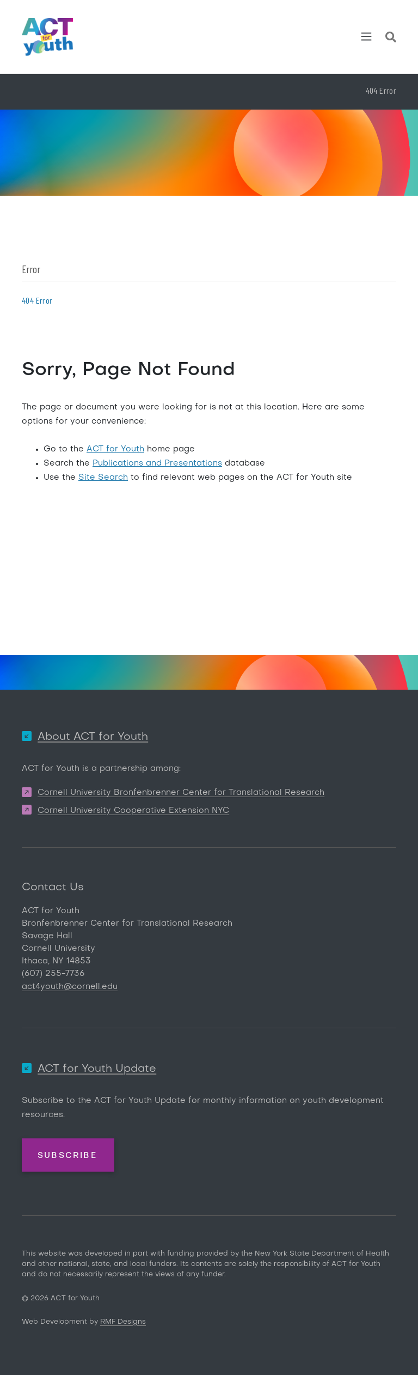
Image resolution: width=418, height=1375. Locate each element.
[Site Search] (390, 39)
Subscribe (67, 1156)
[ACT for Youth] (47, 37)
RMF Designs (123, 1321)
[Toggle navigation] (366, 36)
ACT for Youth (115, 449)
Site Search (103, 477)
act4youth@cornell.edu (70, 987)
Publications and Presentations (157, 463)
